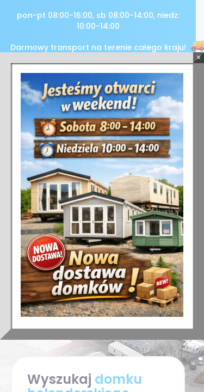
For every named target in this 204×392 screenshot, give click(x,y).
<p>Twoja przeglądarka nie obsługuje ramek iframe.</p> (102, 196)
